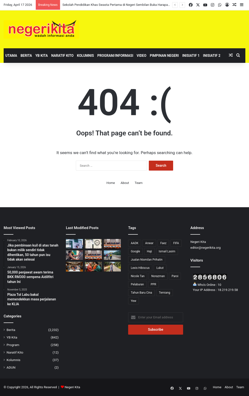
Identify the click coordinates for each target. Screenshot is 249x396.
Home (111, 183)
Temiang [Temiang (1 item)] (164, 292)
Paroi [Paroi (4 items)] (175, 276)
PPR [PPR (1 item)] (153, 284)
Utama (11, 56)
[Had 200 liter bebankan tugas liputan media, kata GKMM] (74, 255)
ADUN (11, 367)
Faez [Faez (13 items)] (163, 243)
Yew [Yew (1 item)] (133, 301)
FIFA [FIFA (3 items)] (176, 243)
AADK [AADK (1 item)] (134, 243)
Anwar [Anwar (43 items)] (149, 243)
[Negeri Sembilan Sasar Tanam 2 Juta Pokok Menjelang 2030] (74, 266)
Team (139, 183)
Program (13, 345)
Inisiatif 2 (211, 56)
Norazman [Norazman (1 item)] (158, 276)
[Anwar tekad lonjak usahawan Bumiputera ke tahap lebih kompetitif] (112, 243)
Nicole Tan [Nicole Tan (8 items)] (137, 276)
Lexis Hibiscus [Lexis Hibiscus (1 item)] (140, 268)
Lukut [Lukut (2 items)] (159, 268)
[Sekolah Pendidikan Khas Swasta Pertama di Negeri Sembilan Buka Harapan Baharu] (74, 243)
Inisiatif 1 (190, 56)
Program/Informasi (115, 56)
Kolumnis (85, 56)
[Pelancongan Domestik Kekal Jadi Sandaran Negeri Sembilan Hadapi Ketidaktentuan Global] (93, 266)
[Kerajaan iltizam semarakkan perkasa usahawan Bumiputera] (93, 255)
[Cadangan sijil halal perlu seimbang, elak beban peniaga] (93, 243)
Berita (26, 56)
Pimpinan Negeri (164, 56)
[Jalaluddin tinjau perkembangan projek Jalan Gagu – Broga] (112, 255)
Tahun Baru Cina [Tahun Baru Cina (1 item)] (141, 292)
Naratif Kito (62, 56)
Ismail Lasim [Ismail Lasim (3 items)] (167, 251)
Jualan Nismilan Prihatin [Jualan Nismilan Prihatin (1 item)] (146, 259)
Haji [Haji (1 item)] (149, 251)
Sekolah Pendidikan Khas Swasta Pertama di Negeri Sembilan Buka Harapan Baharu (121, 5)
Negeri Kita (72, 387)
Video (141, 56)
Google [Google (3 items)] (135, 251)
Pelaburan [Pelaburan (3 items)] (137, 284)
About (125, 183)
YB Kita (41, 56)
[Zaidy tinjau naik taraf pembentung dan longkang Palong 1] (112, 266)
